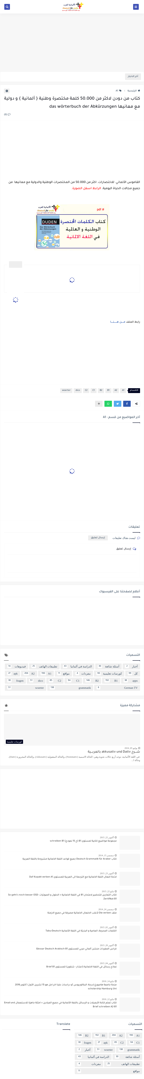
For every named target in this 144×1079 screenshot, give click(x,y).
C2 (86, 390)
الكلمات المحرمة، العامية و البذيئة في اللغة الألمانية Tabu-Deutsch (81, 931)
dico (78, 390)
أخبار (131, 666)
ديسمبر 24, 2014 (106, 909)
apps (131, 680)
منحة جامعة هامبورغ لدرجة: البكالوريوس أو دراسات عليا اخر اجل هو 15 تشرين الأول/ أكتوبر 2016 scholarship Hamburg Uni (66, 987)
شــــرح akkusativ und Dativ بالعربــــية (114, 752)
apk (12, 673)
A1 (119, 91)
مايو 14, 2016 (108, 981)
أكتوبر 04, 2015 (107, 963)
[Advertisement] (72, 42)
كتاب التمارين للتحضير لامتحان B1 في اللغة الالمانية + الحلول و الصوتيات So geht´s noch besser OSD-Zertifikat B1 (62, 897)
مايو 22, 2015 (108, 891)
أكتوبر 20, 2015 (107, 945)
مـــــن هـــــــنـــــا (117, 322)
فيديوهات (16, 666)
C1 (93, 390)
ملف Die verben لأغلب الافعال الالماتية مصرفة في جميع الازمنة (82, 913)
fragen (15, 680)
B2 (101, 390)
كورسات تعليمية (109, 673)
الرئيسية (134, 91)
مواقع (63, 673)
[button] (127, 404)
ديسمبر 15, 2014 (106, 855)
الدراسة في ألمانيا (77, 666)
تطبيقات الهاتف (44, 666)
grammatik (70, 687)
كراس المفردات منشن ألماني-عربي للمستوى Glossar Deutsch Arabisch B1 (76, 949)
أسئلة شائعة (108, 666)
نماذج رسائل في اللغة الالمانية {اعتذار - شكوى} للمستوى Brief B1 (81, 967)
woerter (66, 390)
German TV (117, 687)
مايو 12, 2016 (108, 999)
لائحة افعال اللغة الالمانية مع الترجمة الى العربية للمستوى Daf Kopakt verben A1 (73, 877)
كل (133, 673)
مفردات (82, 673)
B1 (108, 390)
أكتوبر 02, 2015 (107, 927)
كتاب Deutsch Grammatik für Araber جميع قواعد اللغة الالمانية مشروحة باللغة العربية (69, 859)
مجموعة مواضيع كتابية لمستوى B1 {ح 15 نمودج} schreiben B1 (83, 841)
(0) (7, 114)
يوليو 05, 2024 (130, 748)
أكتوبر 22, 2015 (107, 837)
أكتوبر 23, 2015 (107, 873)
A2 (116, 390)
